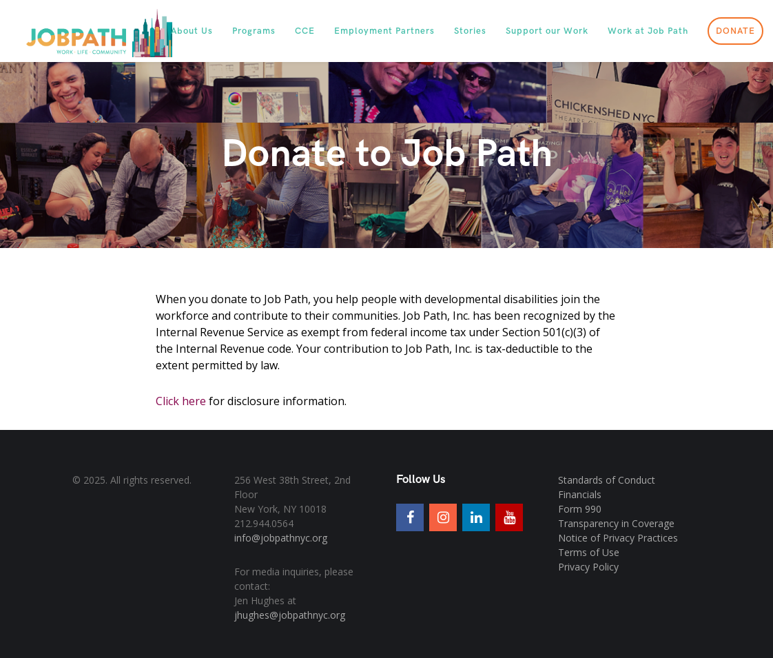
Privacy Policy (588, 566)
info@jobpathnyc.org (280, 537)
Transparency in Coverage (616, 523)
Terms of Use (588, 552)
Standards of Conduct (606, 479)
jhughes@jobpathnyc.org (289, 614)
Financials (579, 494)
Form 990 (579, 508)
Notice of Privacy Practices (618, 537)
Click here (181, 401)
